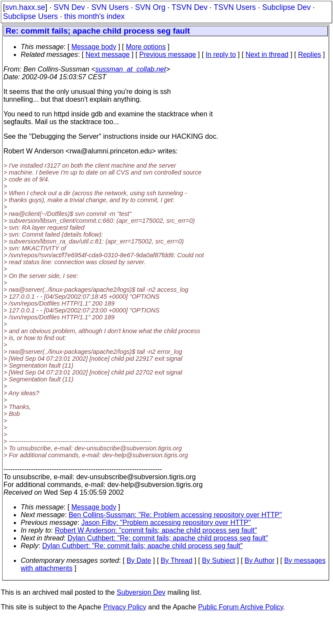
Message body (93, 46)
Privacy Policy (124, 607)
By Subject (218, 560)
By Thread (177, 560)
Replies (309, 54)
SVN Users (110, 7)
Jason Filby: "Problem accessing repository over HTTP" (166, 522)
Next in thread (267, 54)
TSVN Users (235, 7)
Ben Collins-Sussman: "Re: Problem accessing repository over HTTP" (175, 514)
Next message (107, 54)
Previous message (167, 54)
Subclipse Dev (286, 7)
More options (146, 46)
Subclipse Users (30, 16)
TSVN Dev (189, 7)
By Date (138, 560)
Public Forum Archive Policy (240, 607)
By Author (259, 560)
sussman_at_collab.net (130, 69)
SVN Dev (69, 7)
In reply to (221, 54)
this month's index (94, 16)
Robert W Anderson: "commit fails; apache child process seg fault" (156, 530)
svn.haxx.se (25, 7)
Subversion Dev (141, 592)
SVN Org (150, 7)
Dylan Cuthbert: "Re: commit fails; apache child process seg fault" (168, 538)
